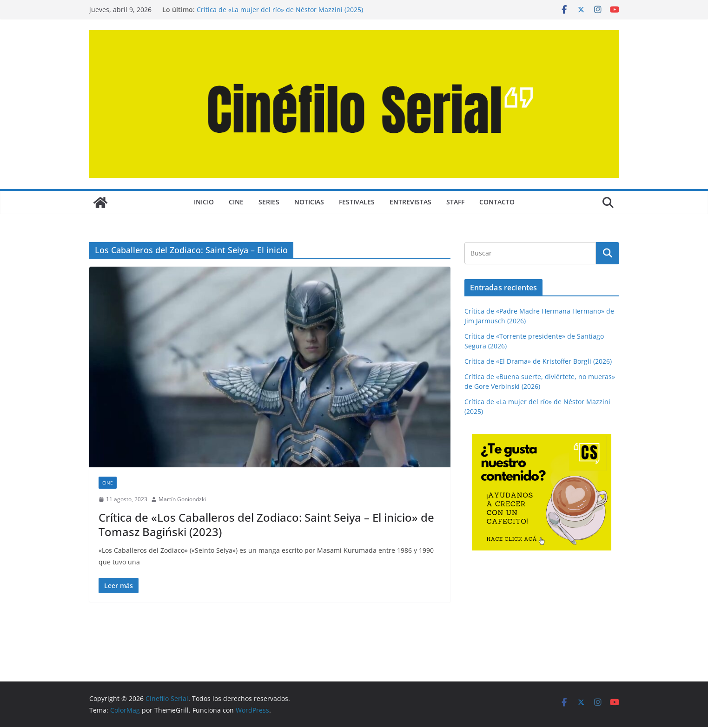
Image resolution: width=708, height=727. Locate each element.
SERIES (268, 201)
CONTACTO (497, 201)
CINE (236, 201)
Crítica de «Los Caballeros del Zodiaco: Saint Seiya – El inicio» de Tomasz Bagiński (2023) (266, 524)
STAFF (455, 201)
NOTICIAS (309, 201)
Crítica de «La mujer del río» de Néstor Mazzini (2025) (280, 9)
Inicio (204, 201)
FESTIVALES (357, 201)
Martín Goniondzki (182, 499)
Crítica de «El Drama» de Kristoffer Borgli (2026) (538, 361)
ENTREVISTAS (410, 201)
